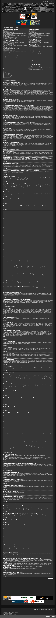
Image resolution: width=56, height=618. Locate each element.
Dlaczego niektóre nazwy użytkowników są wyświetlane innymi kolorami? (39, 35)
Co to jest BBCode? (6, 69)
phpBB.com (27, 179)
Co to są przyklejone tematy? (7, 75)
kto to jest (29, 560)
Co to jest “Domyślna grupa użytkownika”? (34, 36)
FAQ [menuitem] (2, 11)
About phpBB (41, 548)
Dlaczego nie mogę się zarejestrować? (8, 32)
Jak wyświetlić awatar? (6, 49)
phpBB (9, 612)
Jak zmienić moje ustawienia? (7, 41)
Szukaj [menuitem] (6, 11)
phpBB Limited (29, 547)
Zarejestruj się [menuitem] (45, 1)
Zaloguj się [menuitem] (51, 1)
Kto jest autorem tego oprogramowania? (34, 65)
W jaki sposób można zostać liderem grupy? (34, 34)
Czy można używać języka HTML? (8, 70)
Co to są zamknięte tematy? (7, 76)
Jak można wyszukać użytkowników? (33, 52)
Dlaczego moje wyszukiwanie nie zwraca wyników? (35, 50)
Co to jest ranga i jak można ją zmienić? (9, 50)
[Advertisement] (28, 588)
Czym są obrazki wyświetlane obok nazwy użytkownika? (11, 48)
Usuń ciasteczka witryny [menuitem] (40, 609)
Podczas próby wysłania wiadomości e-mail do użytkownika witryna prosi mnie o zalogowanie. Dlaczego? (14, 52)
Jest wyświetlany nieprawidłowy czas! (8, 44)
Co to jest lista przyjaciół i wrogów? (33, 45)
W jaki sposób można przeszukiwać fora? (34, 49)
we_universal (5, 614)
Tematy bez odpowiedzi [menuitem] (44, 3)
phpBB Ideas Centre (49, 553)
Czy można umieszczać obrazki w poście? (9, 72)
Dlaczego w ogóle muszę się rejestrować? (9, 30)
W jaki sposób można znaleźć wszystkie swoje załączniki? (36, 62)
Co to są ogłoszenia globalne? (7, 73)
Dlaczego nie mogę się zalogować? (8, 34)
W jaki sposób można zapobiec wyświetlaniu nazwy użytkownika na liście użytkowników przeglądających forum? (13, 43)
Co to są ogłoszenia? (6, 74)
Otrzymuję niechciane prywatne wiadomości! (34, 41)
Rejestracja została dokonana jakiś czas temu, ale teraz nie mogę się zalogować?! (15, 35)
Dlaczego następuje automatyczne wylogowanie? (10, 37)
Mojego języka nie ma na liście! (7, 47)
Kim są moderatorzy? (31, 31)
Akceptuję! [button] (50, 616)
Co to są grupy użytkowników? (32, 32)
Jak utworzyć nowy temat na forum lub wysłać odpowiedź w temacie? (13, 55)
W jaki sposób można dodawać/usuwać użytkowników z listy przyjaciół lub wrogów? (40, 46)
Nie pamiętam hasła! (6, 36)
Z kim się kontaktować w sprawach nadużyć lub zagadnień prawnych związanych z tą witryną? (40, 68)
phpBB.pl (22, 179)
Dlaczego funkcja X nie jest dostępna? (34, 66)
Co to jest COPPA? (6, 31)
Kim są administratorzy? (31, 30)
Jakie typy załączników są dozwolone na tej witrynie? (36, 61)
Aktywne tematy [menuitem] (51, 3)
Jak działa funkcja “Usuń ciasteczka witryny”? (9, 38)
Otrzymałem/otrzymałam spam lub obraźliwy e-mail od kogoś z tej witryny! (39, 42)
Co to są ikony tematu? (6, 77)
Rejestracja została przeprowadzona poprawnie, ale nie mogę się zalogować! (14, 33)
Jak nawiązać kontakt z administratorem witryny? (35, 69)
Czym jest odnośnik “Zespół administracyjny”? (35, 37)
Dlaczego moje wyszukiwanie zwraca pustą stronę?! (36, 51)
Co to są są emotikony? (6, 71)
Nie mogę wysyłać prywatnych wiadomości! (34, 40)
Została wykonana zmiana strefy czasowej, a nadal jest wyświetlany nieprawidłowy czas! (15, 46)
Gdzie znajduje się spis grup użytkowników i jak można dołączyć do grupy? (39, 33)
